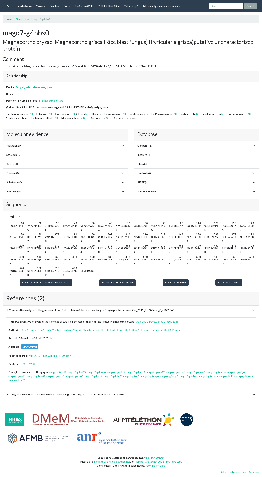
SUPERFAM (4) (146, 191)
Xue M (25, 329)
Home (8, 19)
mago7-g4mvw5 (196, 372)
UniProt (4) (144, 173)
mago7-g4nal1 (17, 376)
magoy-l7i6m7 (244, 376)
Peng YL (177, 329)
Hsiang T (146, 329)
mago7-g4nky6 (150, 376)
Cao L (120, 329)
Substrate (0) (14, 182)
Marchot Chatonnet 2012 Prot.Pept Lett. (158, 461)
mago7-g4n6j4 (236, 372)
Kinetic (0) (12, 163)
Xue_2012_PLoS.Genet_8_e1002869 (157, 321)
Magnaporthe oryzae (51, 100)
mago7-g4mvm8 (175, 372)
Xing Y (136, 329)
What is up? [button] (131, 6)
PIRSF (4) (142, 182)
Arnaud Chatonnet (153, 457)
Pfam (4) (142, 163)
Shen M (87, 329)
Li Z (42, 329)
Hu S (48, 329)
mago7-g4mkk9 (116, 372)
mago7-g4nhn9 (113, 376)
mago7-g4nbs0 (55, 376)
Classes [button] (40, 6)
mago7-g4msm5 (208, 376)
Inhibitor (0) (13, 191)
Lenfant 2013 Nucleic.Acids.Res (112, 461)
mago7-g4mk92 (77, 372)
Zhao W (76, 329)
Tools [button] (67, 6)
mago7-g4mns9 (136, 372)
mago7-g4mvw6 (216, 372)
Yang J (34, 329)
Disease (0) (13, 173)
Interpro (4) (144, 154)
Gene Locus (22, 19)
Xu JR (167, 329)
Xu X (128, 329)
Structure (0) (13, 154)
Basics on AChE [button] (84, 6)
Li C (106, 329)
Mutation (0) (13, 145)
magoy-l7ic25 (17, 379)
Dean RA (66, 329)
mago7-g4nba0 (36, 376)
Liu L (113, 329)
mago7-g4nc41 (74, 376)
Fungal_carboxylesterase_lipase (34, 87)
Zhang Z (158, 329)
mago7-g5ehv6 (189, 376)
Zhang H (98, 329)
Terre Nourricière (155, 465)
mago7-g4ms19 (156, 372)
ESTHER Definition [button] (109, 6)
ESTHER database (18, 6)
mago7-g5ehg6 (169, 376)
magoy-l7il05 (227, 376)
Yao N (55, 329)
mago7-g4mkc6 (97, 372)
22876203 (28, 364)
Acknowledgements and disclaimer (162, 6)
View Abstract (30, 346)
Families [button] (54, 6)
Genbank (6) (144, 145)
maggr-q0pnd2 (57, 372)
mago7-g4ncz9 (93, 376)
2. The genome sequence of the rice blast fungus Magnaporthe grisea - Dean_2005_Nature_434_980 (65, 394)
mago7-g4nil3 (131, 376)
